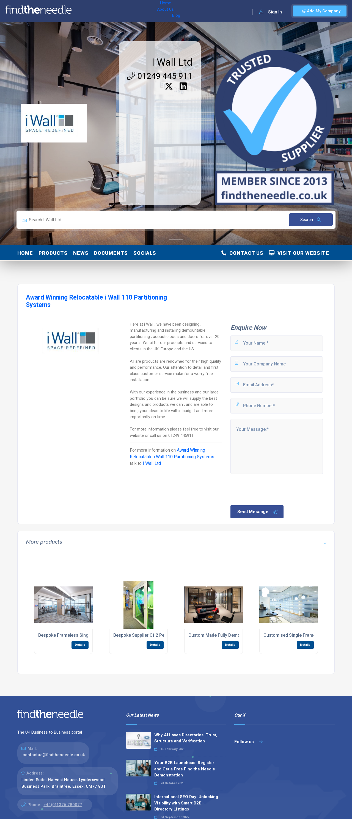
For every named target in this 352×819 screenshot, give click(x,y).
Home (83, 11)
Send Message (257, 512)
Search (310, 219)
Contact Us (242, 253)
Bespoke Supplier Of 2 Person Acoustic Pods (158, 635)
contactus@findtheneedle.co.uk (54, 754)
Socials (144, 253)
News (81, 253)
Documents (111, 253)
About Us (104, 11)
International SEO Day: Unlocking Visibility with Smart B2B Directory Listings (186, 803)
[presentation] (271, 489)
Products (53, 253)
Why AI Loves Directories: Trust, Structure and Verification (185, 738)
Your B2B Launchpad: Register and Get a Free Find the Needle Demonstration (184, 769)
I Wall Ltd (172, 62)
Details (80, 645)
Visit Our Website (299, 253)
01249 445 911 (160, 76)
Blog (123, 11)
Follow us (248, 741)
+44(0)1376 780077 (62, 804)
